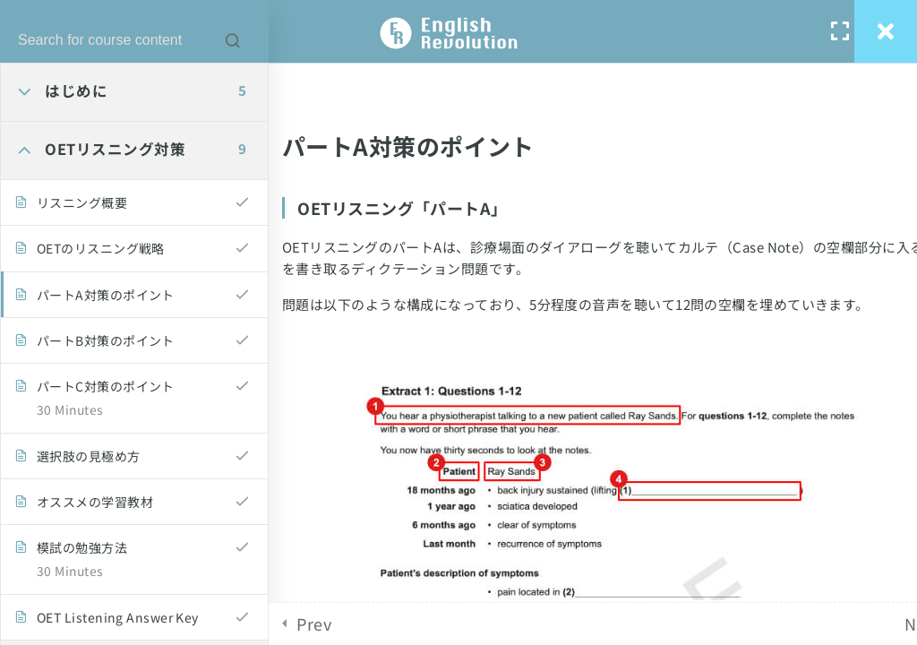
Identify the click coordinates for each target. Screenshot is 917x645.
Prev (313, 623)
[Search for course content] (233, 40)
